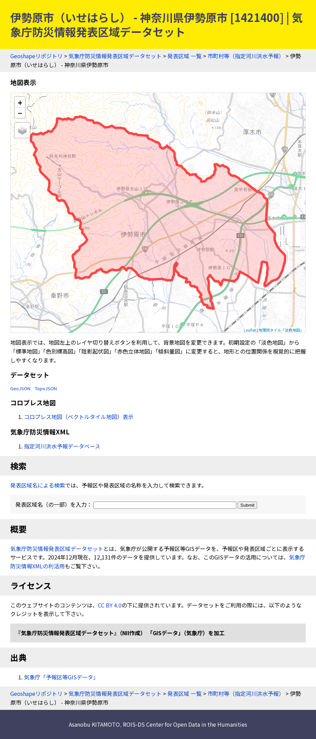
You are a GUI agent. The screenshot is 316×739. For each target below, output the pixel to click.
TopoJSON (46, 388)
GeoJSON (20, 388)
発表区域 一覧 (184, 56)
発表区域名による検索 (37, 485)
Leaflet (250, 330)
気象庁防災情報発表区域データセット (115, 56)
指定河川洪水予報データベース (62, 446)
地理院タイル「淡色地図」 (281, 330)
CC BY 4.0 (110, 605)
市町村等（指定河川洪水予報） (245, 56)
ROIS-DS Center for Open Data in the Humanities (185, 724)
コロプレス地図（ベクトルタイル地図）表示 (79, 416)
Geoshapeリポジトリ (36, 56)
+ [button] (20, 102)
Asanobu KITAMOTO (94, 724)
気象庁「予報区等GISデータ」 (61, 677)
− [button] (20, 113)
